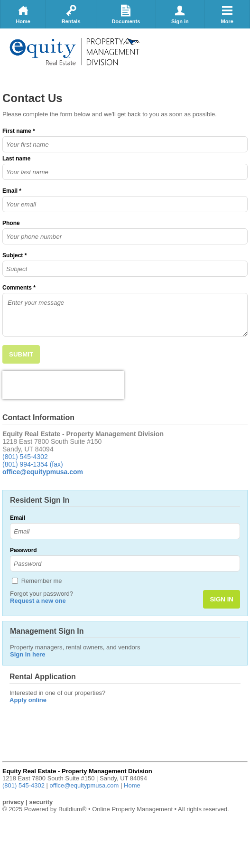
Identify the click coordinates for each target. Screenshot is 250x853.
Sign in (180, 14)
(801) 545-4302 (25, 456)
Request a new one (38, 600)
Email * (11, 190)
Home (23, 14)
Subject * (14, 255)
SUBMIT (21, 354)
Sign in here (27, 654)
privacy (13, 802)
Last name (16, 158)
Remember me (41, 580)
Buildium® (72, 809)
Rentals (71, 14)
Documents (125, 14)
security (41, 802)
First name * (18, 131)
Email (17, 518)
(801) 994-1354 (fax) (32, 464)
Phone (11, 223)
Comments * (19, 287)
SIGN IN (221, 599)
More (227, 14)
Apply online (27, 699)
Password (23, 550)
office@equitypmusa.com (84, 785)
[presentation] (63, 385)
